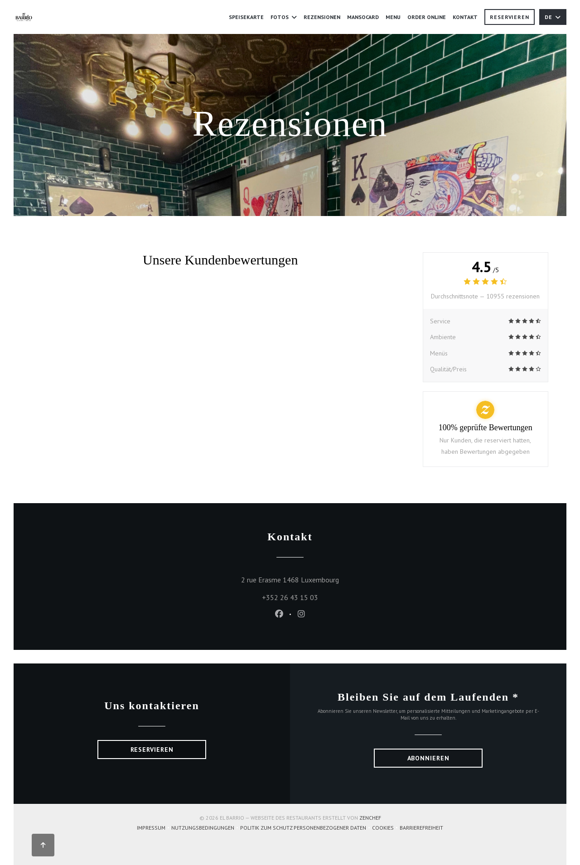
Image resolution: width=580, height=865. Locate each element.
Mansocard (363, 17)
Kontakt (465, 17)
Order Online (426, 16)
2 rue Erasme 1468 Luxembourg (331, 578)
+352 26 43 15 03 (290, 597)
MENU (393, 16)
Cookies (386, 828)
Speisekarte (246, 17)
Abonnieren (428, 758)
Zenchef (370, 817)
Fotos (284, 17)
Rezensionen (322, 17)
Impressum (154, 828)
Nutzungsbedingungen (205, 828)
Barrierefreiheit (421, 828)
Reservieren (509, 17)
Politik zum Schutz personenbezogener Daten (306, 828)
